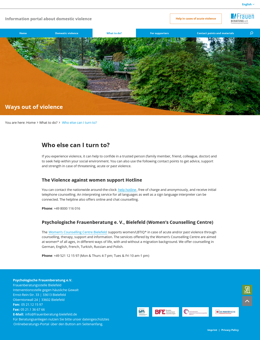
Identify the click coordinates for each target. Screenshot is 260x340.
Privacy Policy (230, 330)
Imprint (212, 330)
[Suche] (251, 33)
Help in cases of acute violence (196, 18)
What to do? (48, 122)
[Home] (242, 19)
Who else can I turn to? (79, 122)
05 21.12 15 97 (32, 304)
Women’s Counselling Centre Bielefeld (78, 232)
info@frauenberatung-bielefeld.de (51, 314)
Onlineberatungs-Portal (31, 324)
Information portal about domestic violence (48, 18)
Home (31, 122)
